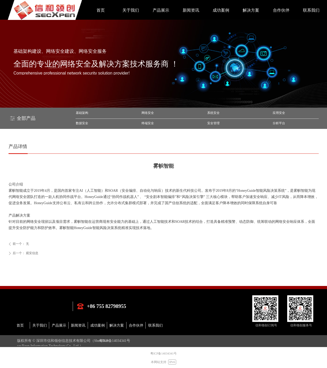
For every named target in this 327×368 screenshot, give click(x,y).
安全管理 (213, 123)
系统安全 (213, 113)
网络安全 (148, 113)
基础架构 (82, 113)
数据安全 (82, 123)
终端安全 (148, 123)
